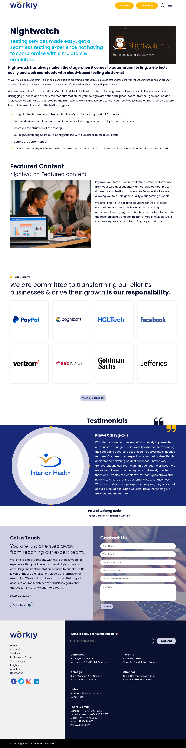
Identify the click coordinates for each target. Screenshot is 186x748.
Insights (14, 665)
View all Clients (91, 398)
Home (13, 645)
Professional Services (22, 657)
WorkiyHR (124, 5)
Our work (15, 649)
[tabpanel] (50, 466)
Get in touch (147, 5)
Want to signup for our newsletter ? (94, 634)
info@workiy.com (20, 596)
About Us (15, 669)
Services (15, 653)
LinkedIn (36, 681)
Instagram (28, 681)
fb (13, 681)
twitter (21, 681)
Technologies (17, 661)
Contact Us (16, 673)
